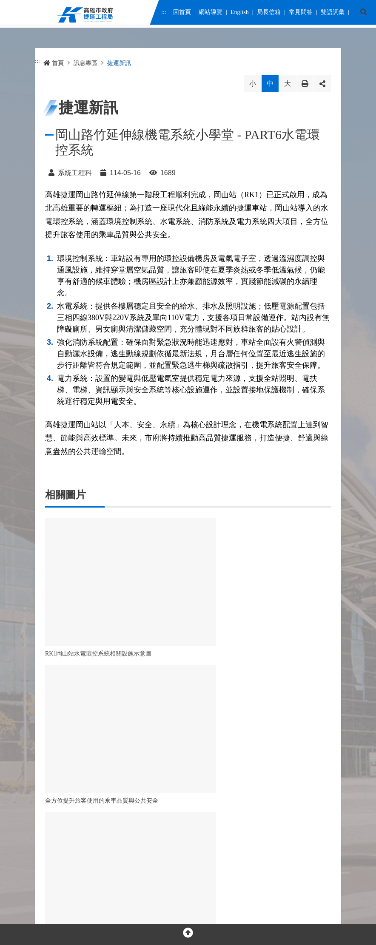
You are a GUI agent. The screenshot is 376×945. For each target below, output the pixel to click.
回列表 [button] (162, 702)
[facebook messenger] (69, 814)
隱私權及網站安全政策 (71, 879)
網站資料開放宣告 (130, 879)
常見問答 (300, 14)
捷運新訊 (119, 63)
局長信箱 (269, 14)
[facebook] (50, 814)
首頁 (53, 63)
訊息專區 (85, 63)
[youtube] (87, 814)
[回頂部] (188, 934)
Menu (12, 15)
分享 (322, 83)
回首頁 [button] (213, 702)
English (240, 14)
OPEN (188, 784)
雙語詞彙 (332, 14)
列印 (304, 83)
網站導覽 (210, 14)
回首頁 (182, 14)
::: (163, 14)
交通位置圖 (180, 842)
